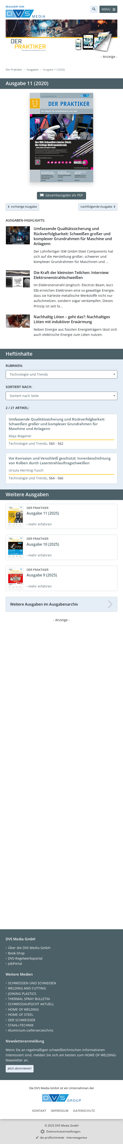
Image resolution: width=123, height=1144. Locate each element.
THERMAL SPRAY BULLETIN (29, 999)
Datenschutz (84, 1110)
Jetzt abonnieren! (20, 1068)
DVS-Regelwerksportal (25, 958)
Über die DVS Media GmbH (29, 947)
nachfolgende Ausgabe (97, 206)
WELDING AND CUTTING (27, 988)
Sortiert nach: (19, 387)
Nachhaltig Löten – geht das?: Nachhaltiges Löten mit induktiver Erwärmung (72, 319)
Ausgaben (33, 69)
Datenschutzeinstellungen (63, 1131)
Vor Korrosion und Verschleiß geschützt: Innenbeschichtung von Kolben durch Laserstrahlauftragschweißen (60, 460)
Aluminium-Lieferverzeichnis (30, 1030)
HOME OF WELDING (23, 1009)
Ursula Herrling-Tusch (26, 470)
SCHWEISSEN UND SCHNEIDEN (32, 983)
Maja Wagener (20, 436)
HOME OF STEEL (20, 1014)
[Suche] (94, 9)
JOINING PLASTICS (22, 993)
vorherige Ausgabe (22, 206)
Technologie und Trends (28, 443)
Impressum (59, 1110)
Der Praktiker (14, 69)
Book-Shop (16, 953)
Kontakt (39, 1110)
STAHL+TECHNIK (21, 1025)
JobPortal (15, 963)
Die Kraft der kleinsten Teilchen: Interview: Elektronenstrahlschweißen (71, 275)
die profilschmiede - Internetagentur (63, 1138)
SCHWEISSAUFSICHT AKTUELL (31, 1004)
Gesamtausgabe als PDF (61, 195)
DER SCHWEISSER (21, 1020)
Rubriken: (14, 365)
